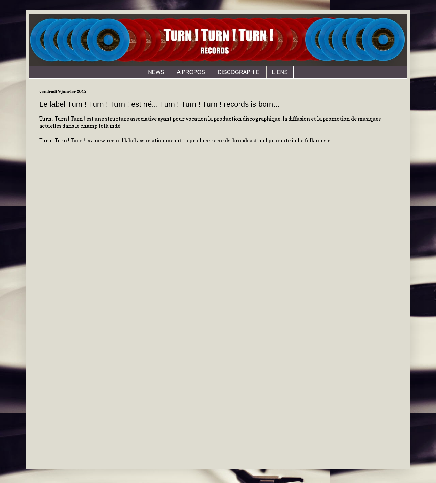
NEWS (156, 72)
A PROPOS (191, 72)
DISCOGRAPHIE (239, 72)
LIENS (280, 72)
